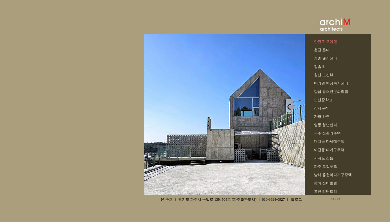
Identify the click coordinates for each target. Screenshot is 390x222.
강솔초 (319, 66)
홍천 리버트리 (325, 191)
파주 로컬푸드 (325, 166)
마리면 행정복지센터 (331, 83)
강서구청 (321, 108)
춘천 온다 (322, 50)
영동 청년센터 (325, 125)
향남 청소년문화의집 (331, 91)
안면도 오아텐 (325, 41)
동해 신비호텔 (325, 183)
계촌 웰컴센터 (325, 58)
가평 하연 (322, 116)
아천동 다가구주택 (329, 150)
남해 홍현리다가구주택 (333, 175)
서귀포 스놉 (323, 158)
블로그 (296, 199)
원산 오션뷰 (323, 75)
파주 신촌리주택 (327, 133)
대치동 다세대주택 (329, 141)
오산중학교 (323, 100)
